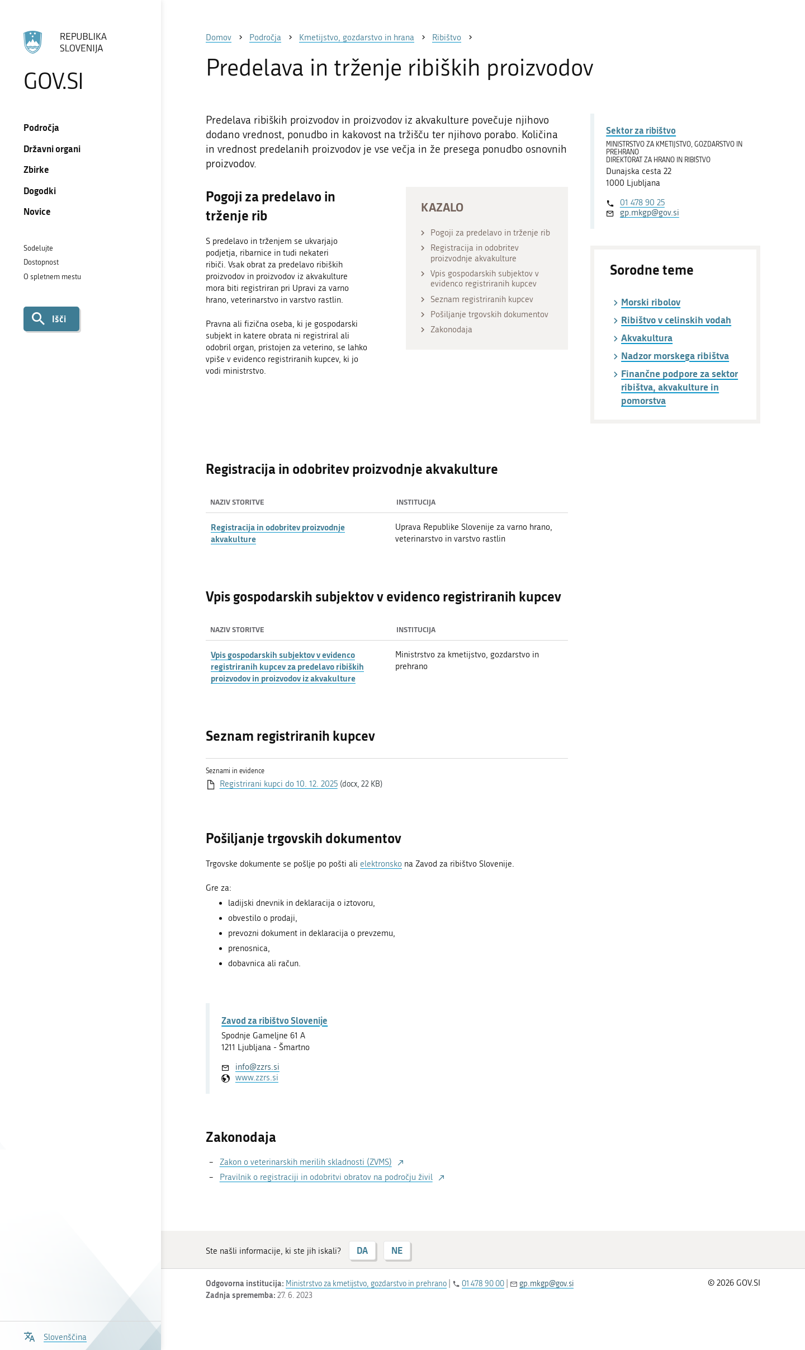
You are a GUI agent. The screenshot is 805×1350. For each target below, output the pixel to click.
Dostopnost (41, 262)
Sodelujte (38, 248)
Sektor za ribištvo (641, 130)
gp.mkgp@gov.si (649, 213)
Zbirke (36, 169)
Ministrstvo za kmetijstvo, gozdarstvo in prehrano (366, 1283)
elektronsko (381, 864)
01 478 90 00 (483, 1283)
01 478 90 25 (642, 202)
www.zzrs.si (256, 1078)
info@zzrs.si (257, 1067)
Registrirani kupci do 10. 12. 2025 (279, 784)
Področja (41, 127)
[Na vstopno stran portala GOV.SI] (80, 61)
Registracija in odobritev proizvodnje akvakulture (278, 533)
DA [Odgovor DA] (362, 1250)
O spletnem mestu (52, 276)
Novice (37, 211)
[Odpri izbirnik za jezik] (55, 1335)
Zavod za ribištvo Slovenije (274, 1020)
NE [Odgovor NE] (396, 1250)
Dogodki (39, 190)
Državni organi (51, 148)
